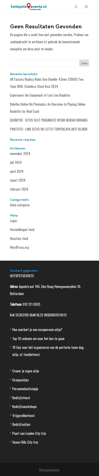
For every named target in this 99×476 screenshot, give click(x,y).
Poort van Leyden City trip (29, 433)
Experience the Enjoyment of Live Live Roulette (40, 95)
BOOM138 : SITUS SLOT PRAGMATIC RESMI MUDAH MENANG (49, 120)
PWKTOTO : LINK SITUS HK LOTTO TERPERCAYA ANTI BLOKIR (48, 129)
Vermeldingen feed (22, 229)
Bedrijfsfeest (21, 397)
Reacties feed (19, 238)
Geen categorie (20, 204)
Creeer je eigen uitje (25, 370)
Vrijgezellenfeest (23, 415)
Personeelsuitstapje (25, 388)
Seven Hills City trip (25, 442)
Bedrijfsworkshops (24, 406)
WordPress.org (19, 247)
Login (13, 220)
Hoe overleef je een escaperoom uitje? (37, 329)
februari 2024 (19, 189)
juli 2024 (16, 162)
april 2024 (16, 171)
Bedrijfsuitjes (21, 424)
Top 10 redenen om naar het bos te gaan (38, 338)
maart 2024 (18, 180)
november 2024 (20, 153)
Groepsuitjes (20, 379)
